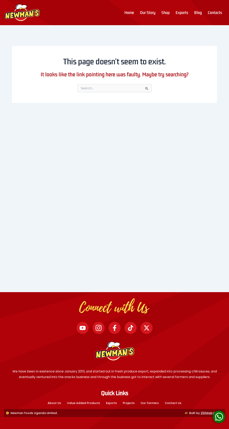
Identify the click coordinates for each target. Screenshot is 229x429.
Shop (165, 12)
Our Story (147, 12)
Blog (198, 12)
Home (129, 12)
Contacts (215, 12)
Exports (182, 12)
